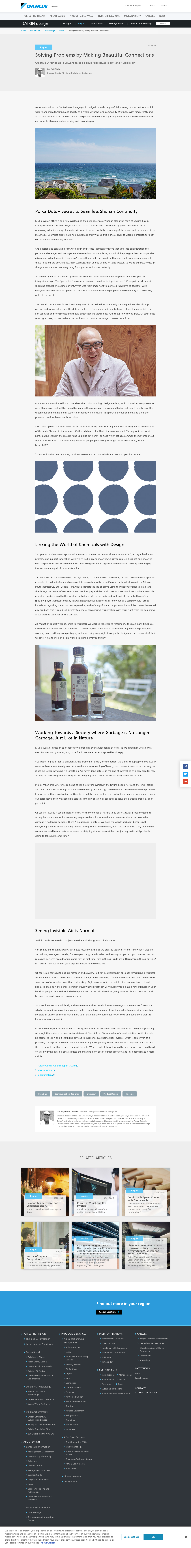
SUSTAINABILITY (132, 16)
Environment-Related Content (115, 1393)
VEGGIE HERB (44, 1070)
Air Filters (69, 1429)
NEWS (162, 16)
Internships (143, 1360)
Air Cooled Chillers (73, 1397)
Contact (152, 5)
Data (119, 1384)
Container (69, 1420)
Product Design (110, 1094)
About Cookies (48, 1544)
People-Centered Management (152, 1339)
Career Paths (144, 1356)
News (29, 1484)
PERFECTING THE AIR (34, 16)
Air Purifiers (70, 1369)
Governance (106, 1384)
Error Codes (70, 1468)
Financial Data (107, 1343)
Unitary (68, 1352)
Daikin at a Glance (35, 1357)
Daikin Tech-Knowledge (37, 1386)
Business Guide (34, 1475)
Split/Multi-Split (72, 1347)
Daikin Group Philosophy (38, 1456)
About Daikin (35, 31)
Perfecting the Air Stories (38, 1344)
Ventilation (70, 1383)
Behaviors (31, 1461)
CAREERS (150, 16)
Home (23, 31)
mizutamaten (44, 1075)
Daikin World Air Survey (38, 1404)
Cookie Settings (131, 1538)
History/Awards (116, 23)
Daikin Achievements (36, 1412)
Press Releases (141, 1378)
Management (124, 1375)
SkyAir (68, 1373)
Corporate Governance (37, 1479)
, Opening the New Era (40, 1434)
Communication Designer (67, 1094)
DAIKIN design (34, 23)
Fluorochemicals (71, 1476)
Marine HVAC (71, 1425)
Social (121, 1379)
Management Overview (38, 1470)
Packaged (69, 1392)
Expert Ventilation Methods (40, 1399)
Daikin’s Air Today (35, 1371)
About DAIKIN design (141, 23)
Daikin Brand (32, 1352)
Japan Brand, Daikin (36, 1362)
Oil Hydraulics (70, 1481)
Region (133, 5)
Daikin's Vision (34, 1465)
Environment (107, 1379)
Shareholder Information (112, 1352)
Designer (67, 23)
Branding (42, 1094)
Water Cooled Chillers (75, 1401)
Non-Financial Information (113, 1348)
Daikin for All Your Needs (39, 1366)
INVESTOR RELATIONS (109, 16)
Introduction (107, 1375)
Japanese (162, 24)
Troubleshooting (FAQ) (75, 1442)
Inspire (81, 23)
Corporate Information (37, 1446)
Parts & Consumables (74, 1464)
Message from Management (40, 1452)
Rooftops (69, 1406)
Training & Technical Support (78, 1459)
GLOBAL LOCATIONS (146, 1392)
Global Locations (109, 1312)
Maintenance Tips (73, 1447)
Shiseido (130, 1094)
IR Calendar (106, 1362)
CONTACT (140, 1388)
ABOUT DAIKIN (57, 16)
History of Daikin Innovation (40, 1424)
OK (153, 1538)
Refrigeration (71, 1415)
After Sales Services (73, 1437)
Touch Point (97, 23)
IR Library (105, 1357)
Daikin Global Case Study (39, 1429)
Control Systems (72, 1387)
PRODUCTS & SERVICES (81, 16)
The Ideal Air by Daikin (37, 1339)
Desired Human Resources (150, 1343)
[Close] (186, 1537)
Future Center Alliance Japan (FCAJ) (56, 1065)
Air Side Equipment (74, 1411)
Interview (91, 1094)
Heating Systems (72, 1364)
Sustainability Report (111, 1389)
